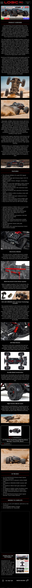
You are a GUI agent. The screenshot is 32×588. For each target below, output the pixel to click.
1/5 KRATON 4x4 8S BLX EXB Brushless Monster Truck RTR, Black (15, 440)
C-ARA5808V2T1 (16, 437)
